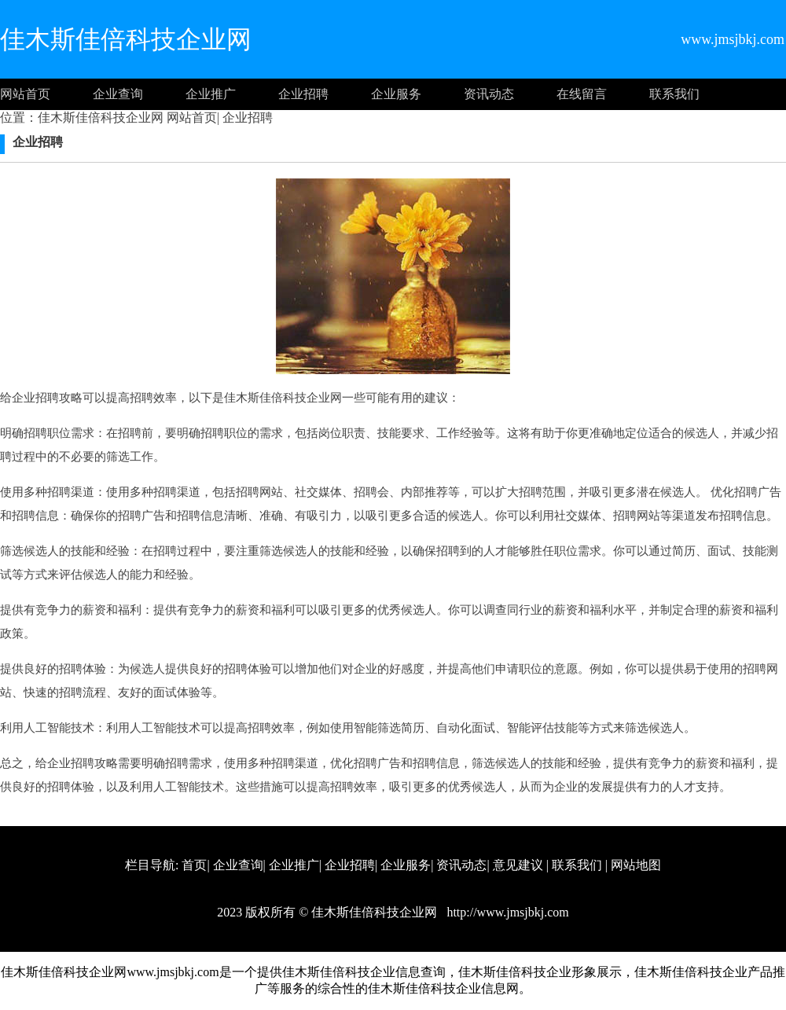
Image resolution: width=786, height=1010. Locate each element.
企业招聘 (303, 94)
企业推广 (210, 94)
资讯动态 (489, 94)
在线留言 (581, 94)
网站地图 (636, 865)
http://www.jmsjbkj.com (505, 912)
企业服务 (396, 94)
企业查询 (118, 94)
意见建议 (518, 865)
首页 (194, 865)
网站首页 (25, 94)
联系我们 (674, 94)
